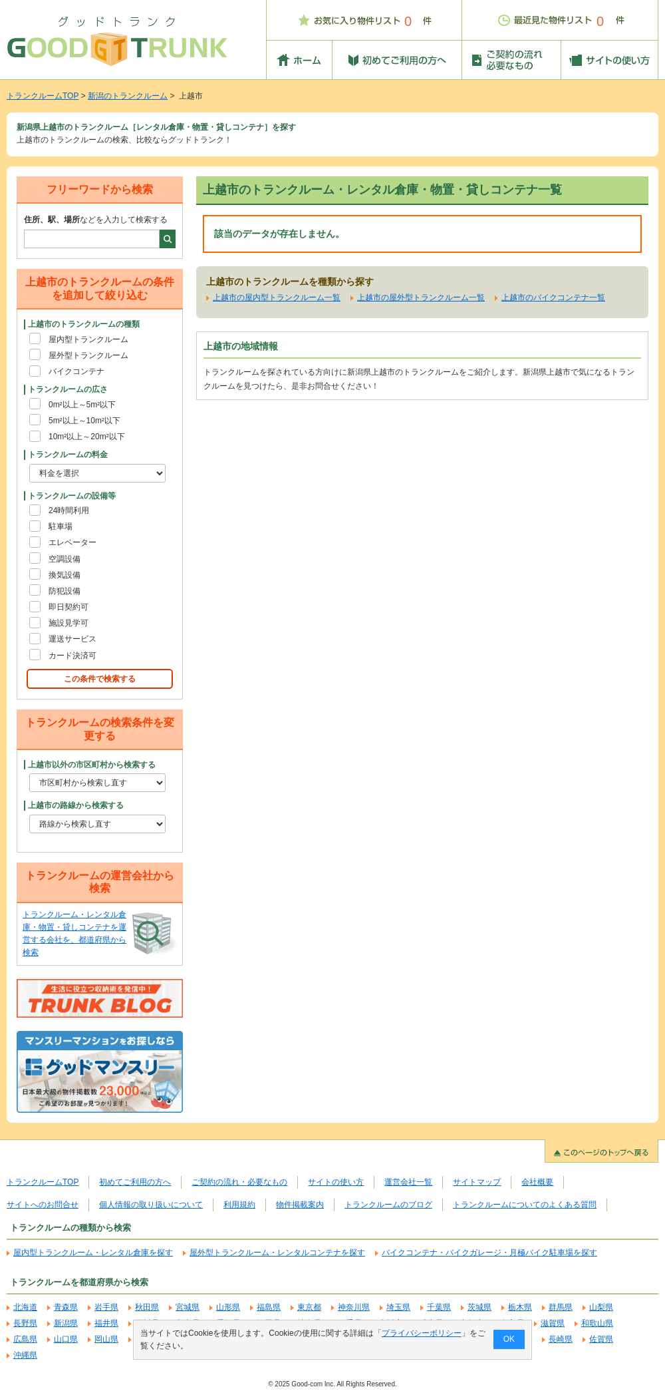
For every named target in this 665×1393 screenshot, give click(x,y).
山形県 (228, 1307)
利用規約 (239, 1204)
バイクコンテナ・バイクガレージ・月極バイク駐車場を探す (489, 1252)
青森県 (66, 1307)
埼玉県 (398, 1307)
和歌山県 (597, 1323)
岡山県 (106, 1339)
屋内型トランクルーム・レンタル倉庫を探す (93, 1252)
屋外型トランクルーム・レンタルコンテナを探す (277, 1252)
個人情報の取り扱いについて (151, 1204)
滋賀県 (553, 1323)
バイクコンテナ (76, 371)
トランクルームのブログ (388, 1204)
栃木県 (520, 1307)
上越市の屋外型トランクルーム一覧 (421, 297)
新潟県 (66, 1323)
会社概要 (537, 1182)
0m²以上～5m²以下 (82, 404)
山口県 (66, 1339)
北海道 (25, 1307)
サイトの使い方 (336, 1182)
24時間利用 (69, 510)
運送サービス (72, 639)
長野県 (25, 1323)
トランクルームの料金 (68, 454)
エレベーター (72, 542)
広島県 (25, 1339)
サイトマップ (477, 1182)
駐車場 (60, 526)
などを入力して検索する (96, 219)
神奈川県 (354, 1307)
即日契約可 (68, 607)
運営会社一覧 (408, 1182)
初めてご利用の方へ (135, 1182)
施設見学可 (68, 623)
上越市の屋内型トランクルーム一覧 (276, 297)
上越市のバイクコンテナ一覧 (553, 297)
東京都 (309, 1307)
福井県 (106, 1323)
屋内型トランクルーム (88, 339)
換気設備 (64, 575)
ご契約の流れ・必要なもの (239, 1182)
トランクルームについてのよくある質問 (525, 1204)
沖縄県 (25, 1355)
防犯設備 (64, 591)
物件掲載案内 (300, 1204)
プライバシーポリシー (422, 1333)
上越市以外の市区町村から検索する (92, 764)
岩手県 (106, 1307)
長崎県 (561, 1339)
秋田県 (147, 1307)
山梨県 (601, 1307)
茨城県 (479, 1307)
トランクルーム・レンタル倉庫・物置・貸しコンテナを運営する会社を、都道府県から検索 (74, 934)
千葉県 (439, 1307)
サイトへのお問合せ (42, 1204)
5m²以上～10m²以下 (84, 420)
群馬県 (561, 1307)
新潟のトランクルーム (128, 95)
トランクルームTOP (42, 95)
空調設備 (64, 559)
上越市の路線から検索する (76, 805)
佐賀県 (601, 1339)
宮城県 (188, 1307)
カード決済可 (72, 655)
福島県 (269, 1307)
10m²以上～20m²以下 (87, 436)
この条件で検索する (100, 679)
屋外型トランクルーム (88, 355)
